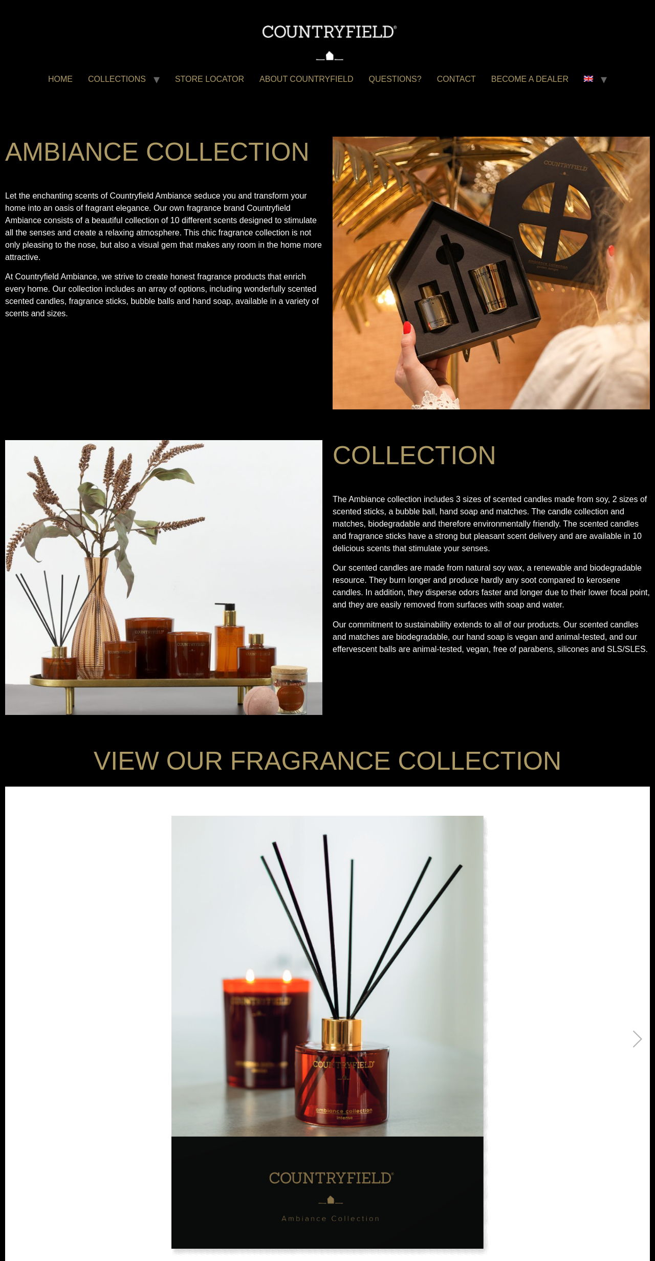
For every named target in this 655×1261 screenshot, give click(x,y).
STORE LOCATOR (209, 79)
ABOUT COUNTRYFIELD (306, 79)
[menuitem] (588, 79)
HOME (60, 79)
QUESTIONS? (395, 79)
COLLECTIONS (117, 79)
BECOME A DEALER (530, 79)
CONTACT (456, 79)
